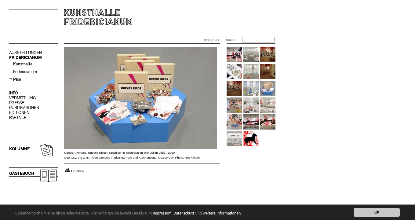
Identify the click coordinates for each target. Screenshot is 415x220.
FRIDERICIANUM (25, 57)
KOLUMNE (19, 149)
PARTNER (18, 117)
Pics (17, 79)
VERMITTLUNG (22, 98)
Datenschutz (183, 213)
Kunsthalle (22, 64)
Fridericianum (25, 71)
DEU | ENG (211, 40)
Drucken (77, 171)
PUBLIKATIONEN (24, 107)
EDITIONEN (19, 112)
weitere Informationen (222, 213)
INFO (13, 93)
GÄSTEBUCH (21, 173)
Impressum (162, 213)
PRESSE (16, 103)
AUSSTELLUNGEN (25, 52)
